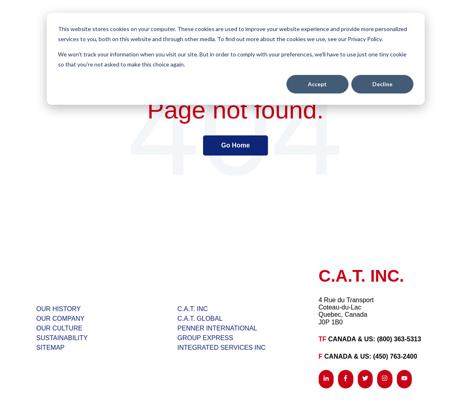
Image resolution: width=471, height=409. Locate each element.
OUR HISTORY (58, 308)
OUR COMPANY (60, 318)
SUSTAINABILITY (62, 337)
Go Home (235, 145)
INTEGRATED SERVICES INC (221, 347)
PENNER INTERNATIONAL (217, 328)
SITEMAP (50, 347)
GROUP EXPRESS (205, 337)
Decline (382, 84)
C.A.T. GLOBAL (199, 318)
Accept (317, 84)
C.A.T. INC (192, 308)
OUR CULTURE (59, 328)
